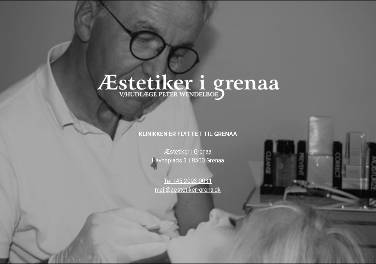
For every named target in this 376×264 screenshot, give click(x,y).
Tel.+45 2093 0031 (188, 180)
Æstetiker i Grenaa (188, 151)
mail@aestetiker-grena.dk (188, 189)
